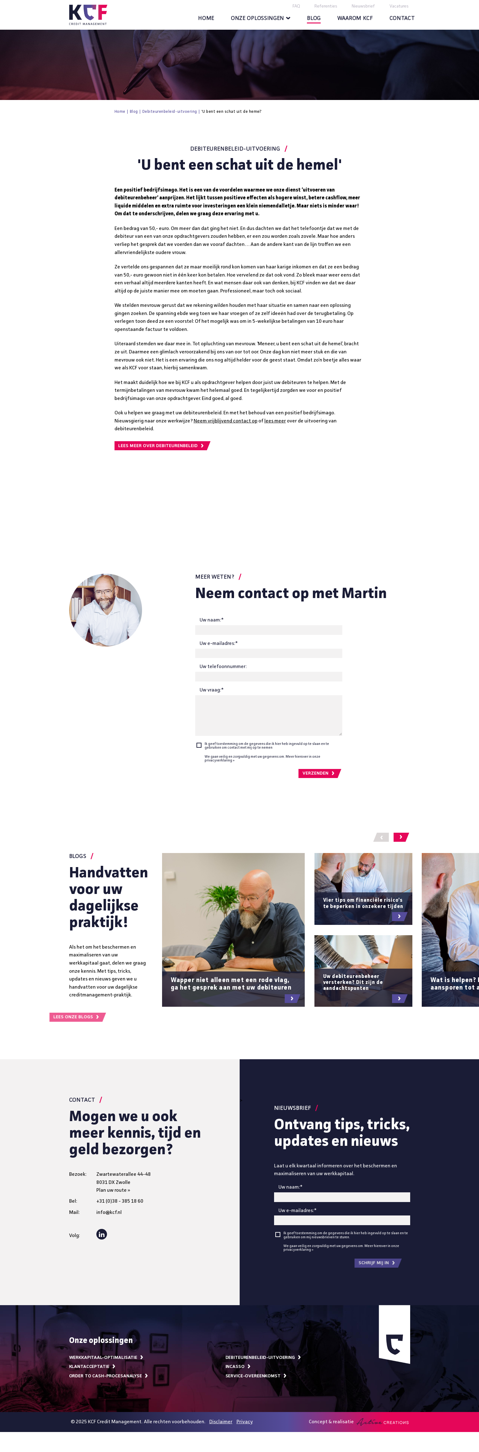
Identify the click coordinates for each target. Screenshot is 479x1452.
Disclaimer (220, 1422)
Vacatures (399, 6)
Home (206, 18)
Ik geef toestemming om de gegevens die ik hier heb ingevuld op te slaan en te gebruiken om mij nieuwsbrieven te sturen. (345, 1235)
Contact (402, 18)
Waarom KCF (355, 18)
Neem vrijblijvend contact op (225, 421)
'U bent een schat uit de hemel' (231, 112)
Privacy (245, 1422)
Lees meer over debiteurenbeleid (161, 446)
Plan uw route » (113, 1190)
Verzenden (319, 773)
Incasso (238, 1366)
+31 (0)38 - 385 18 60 (119, 1201)
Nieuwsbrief (363, 6)
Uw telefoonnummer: (223, 666)
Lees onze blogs (43, 1017)
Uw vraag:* (212, 690)
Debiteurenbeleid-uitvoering (169, 112)
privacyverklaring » (220, 760)
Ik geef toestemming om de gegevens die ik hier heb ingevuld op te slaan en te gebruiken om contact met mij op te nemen (267, 746)
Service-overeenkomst (256, 1376)
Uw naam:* (212, 620)
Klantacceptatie (92, 1366)
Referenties (325, 6)
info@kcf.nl (109, 1212)
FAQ (296, 6)
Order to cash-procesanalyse (109, 1376)
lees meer (275, 421)
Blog (314, 18)
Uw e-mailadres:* (219, 643)
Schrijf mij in (342, 1263)
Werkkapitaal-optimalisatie (106, 1357)
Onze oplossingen (260, 18)
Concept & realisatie (359, 1422)
